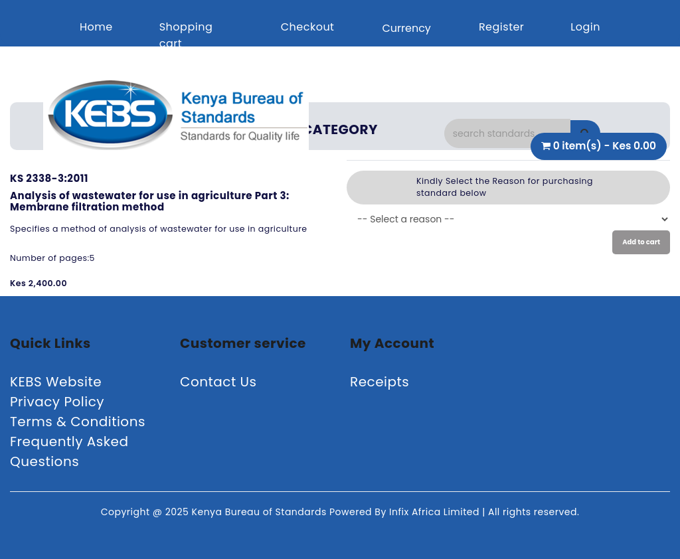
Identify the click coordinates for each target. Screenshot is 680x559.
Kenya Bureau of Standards (260, 512)
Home (96, 27)
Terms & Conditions (77, 421)
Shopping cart (186, 35)
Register (501, 27)
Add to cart (641, 242)
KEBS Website (56, 381)
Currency (406, 28)
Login (585, 27)
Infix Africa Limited (435, 512)
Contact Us (218, 381)
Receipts (379, 381)
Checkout (308, 27)
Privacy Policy (57, 401)
